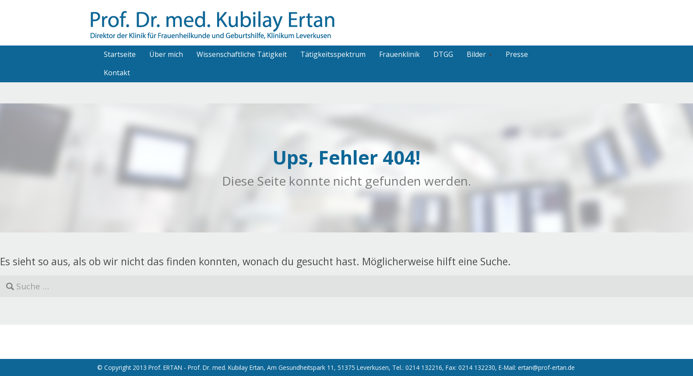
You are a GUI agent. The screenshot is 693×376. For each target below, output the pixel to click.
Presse (517, 54)
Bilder (479, 54)
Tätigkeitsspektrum (333, 54)
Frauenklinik (399, 54)
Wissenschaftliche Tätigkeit (242, 54)
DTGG (443, 54)
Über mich (166, 54)
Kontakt (117, 72)
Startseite (120, 54)
